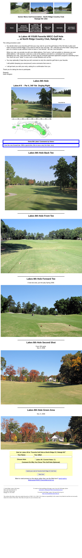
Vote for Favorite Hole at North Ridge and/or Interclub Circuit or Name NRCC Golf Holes (35, 28)
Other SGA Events (47, 28)
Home (12, 28)
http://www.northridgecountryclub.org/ (50, 494)
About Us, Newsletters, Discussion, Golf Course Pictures (23, 28)
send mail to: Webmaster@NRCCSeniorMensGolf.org (47, 480)
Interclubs (60, 28)
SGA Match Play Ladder (71, 28)
